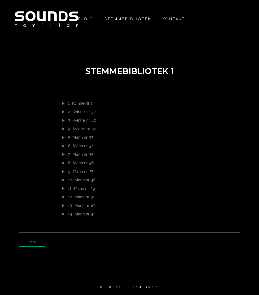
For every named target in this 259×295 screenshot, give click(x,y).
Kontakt (173, 19)
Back (32, 242)
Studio (83, 19)
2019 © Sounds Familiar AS (129, 286)
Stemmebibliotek (127, 19)
